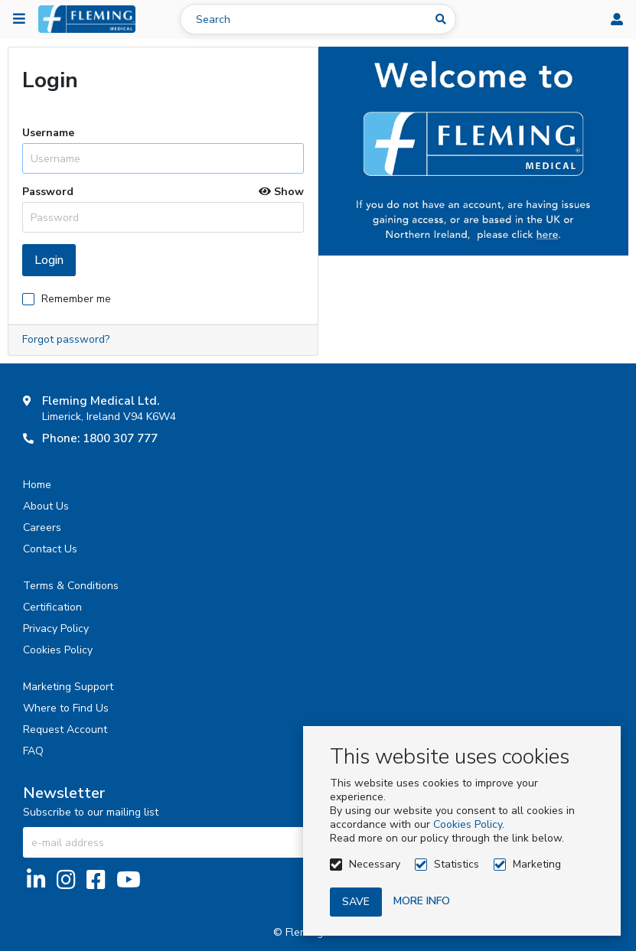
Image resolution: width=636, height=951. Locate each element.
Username (48, 133)
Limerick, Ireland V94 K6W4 (109, 416)
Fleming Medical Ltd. (100, 400)
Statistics (456, 864)
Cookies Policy (467, 824)
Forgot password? (65, 339)
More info (421, 901)
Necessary (374, 864)
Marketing (537, 864)
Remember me (76, 298)
